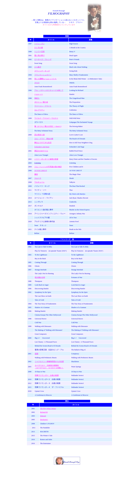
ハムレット (38, 94)
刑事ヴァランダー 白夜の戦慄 (47, 375)
